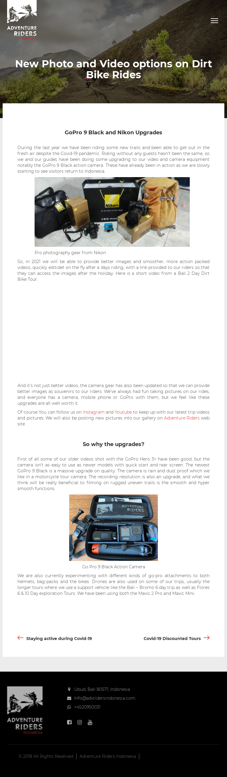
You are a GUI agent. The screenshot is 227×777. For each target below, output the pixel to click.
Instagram (94, 412)
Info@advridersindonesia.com (104, 698)
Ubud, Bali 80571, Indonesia (102, 689)
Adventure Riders (182, 418)
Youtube (123, 412)
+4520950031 (87, 707)
